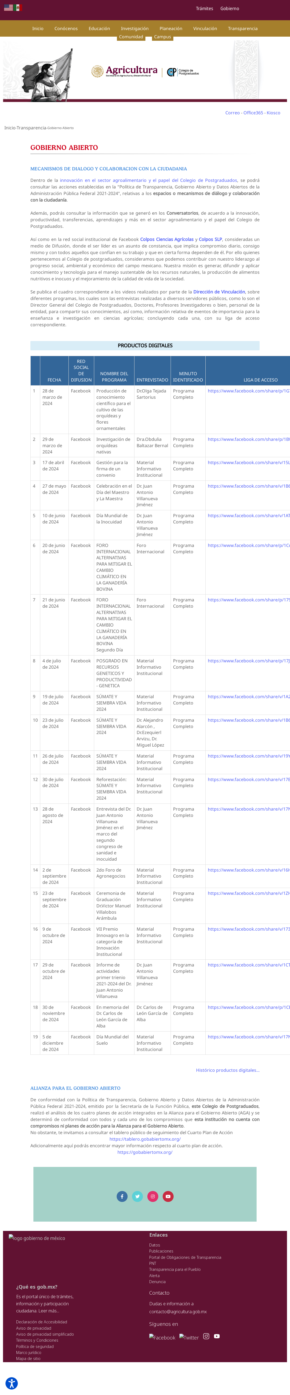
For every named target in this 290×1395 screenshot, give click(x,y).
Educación (99, 28)
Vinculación (205, 28)
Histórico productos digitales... (230, 1064)
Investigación (135, 28)
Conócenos (66, 28)
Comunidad (131, 37)
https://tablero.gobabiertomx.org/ (144, 1132)
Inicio (38, 28)
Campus (162, 37)
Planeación (171, 28)
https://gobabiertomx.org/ (145, 1146)
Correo (232, 113)
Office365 (253, 113)
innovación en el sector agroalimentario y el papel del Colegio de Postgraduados (149, 180)
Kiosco (273, 113)
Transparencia (243, 28)
